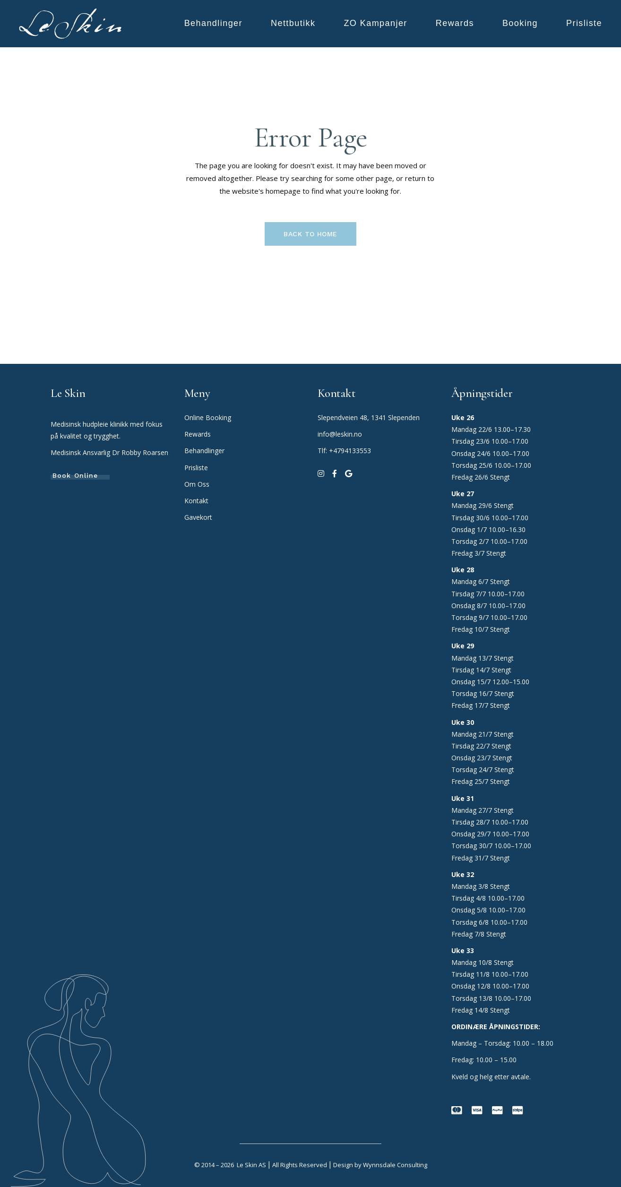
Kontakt (196, 500)
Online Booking (207, 417)
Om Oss (197, 484)
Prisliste (196, 467)
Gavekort (198, 517)
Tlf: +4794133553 (344, 450)
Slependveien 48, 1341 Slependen (369, 417)
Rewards (197, 434)
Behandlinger (205, 450)
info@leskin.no (340, 434)
